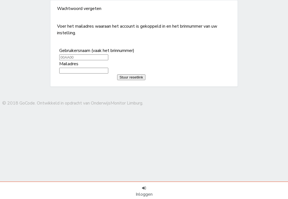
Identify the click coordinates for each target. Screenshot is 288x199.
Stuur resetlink (131, 77)
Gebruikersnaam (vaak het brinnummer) (96, 51)
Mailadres (68, 64)
